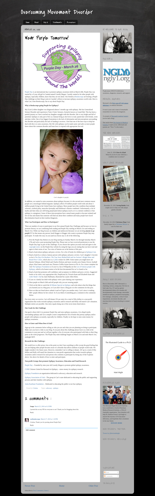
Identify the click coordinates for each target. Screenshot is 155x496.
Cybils (55, 260)
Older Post (93, 486)
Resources (71, 22)
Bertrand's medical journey (120, 116)
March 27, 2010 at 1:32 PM (49, 419)
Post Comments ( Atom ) (41, 490)
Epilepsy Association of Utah (35, 377)
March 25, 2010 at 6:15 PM (43, 406)
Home (27, 22)
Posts (106, 472)
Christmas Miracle (121, 224)
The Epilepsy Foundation (41, 267)
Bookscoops (79, 97)
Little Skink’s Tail (35, 277)
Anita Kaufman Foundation (34, 384)
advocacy (49, 388)
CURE (27, 369)
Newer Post (30, 486)
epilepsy (55, 388)
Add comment (30, 430)
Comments (108, 476)
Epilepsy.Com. (91, 252)
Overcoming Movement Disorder (57, 12)
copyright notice (34, 247)
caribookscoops (35, 419)
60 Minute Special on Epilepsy (60, 285)
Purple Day (29, 92)
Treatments (57, 22)
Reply (32, 412)
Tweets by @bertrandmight (111, 433)
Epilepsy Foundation (32, 373)
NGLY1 (46, 22)
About (36, 22)
